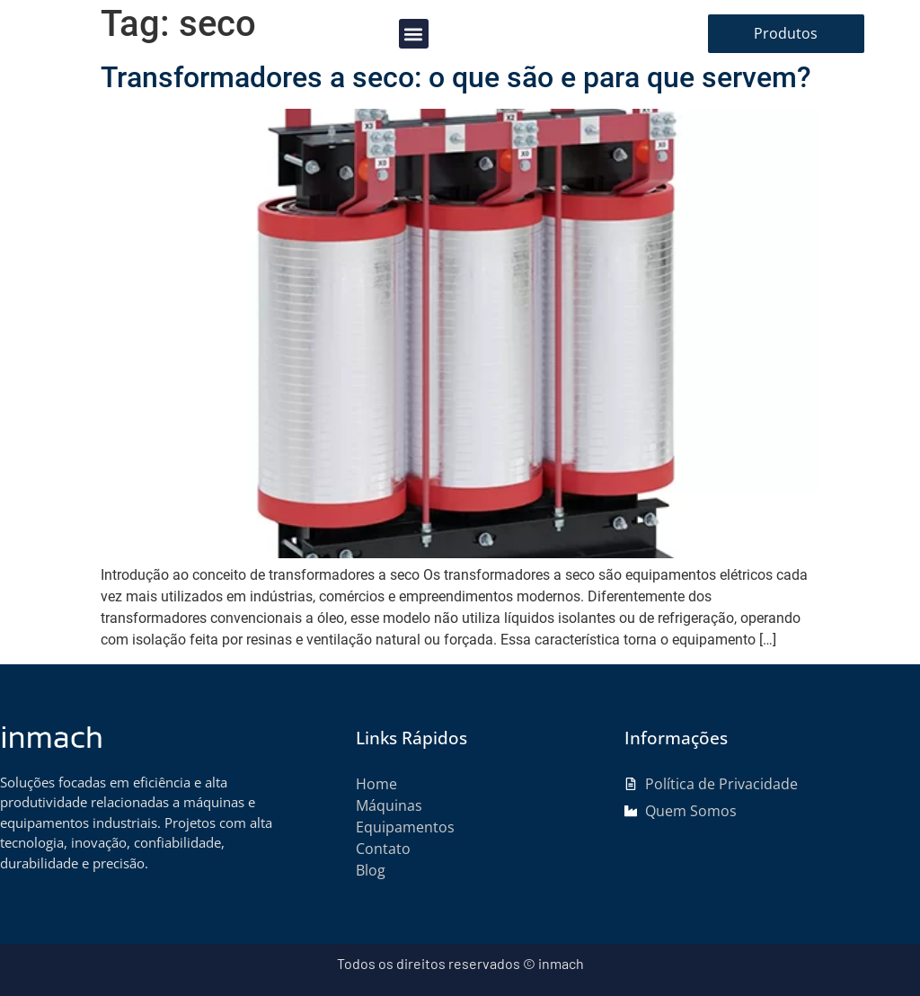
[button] (414, 34)
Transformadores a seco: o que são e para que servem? (456, 77)
